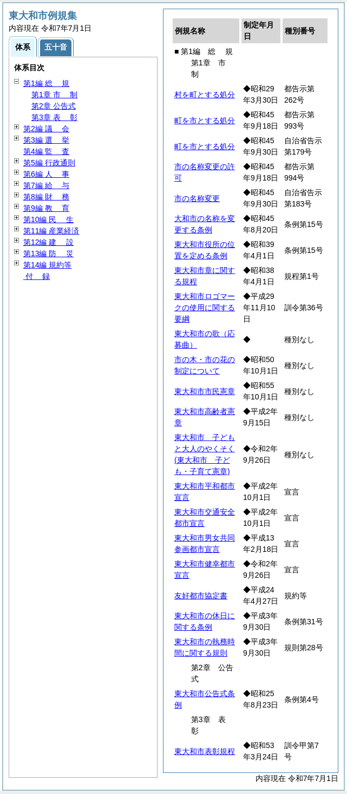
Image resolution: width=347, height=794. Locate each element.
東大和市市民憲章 (204, 391)
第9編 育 (46, 208)
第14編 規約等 (47, 265)
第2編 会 (46, 128)
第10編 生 (48, 219)
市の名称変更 (197, 198)
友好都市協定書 (200, 595)
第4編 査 (46, 151)
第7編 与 (46, 185)
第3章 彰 (54, 117)
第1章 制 (54, 94)
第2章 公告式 (53, 106)
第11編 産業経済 (51, 230)
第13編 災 (48, 253)
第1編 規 (46, 83)
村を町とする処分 (204, 94)
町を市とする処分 (204, 120)
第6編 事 (46, 174)
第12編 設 (48, 242)
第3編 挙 (46, 140)
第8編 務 (46, 196)
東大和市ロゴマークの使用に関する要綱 (204, 307)
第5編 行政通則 (49, 162)
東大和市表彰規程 (204, 751)
